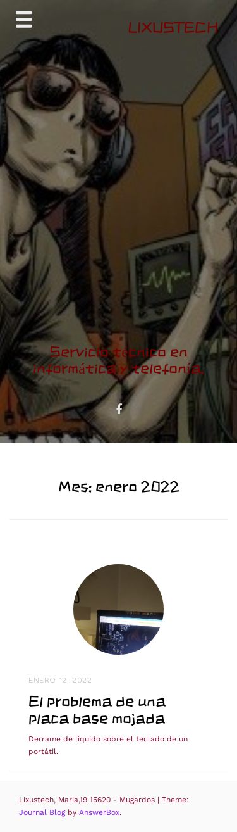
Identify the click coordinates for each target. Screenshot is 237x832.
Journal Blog (43, 812)
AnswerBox (99, 812)
